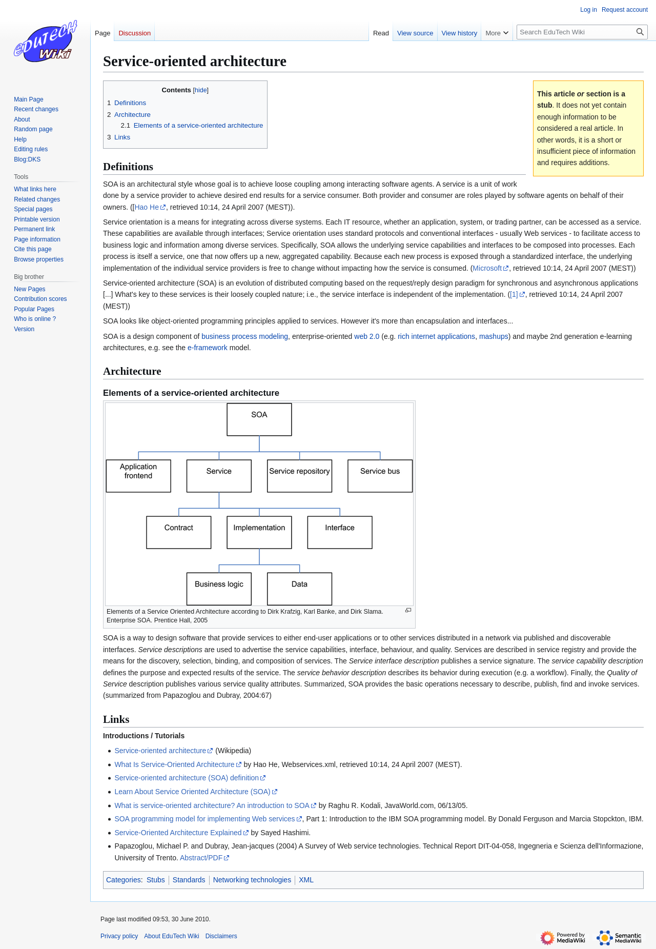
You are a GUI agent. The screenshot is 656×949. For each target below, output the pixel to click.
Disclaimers (221, 936)
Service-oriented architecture (160, 750)
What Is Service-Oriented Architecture (174, 764)
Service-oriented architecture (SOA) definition (186, 778)
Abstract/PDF (201, 858)
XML (306, 880)
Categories (123, 880)
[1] (514, 294)
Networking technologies (252, 880)
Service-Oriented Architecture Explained (177, 833)
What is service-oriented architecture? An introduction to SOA (212, 805)
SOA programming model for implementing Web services (204, 819)
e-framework (208, 348)
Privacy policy (119, 936)
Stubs (156, 880)
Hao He (146, 207)
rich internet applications (436, 336)
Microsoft (487, 268)
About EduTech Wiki (171, 936)
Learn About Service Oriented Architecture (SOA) (192, 792)
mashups (493, 336)
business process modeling (244, 336)
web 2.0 (366, 336)
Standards (189, 880)
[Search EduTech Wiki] (582, 32)
